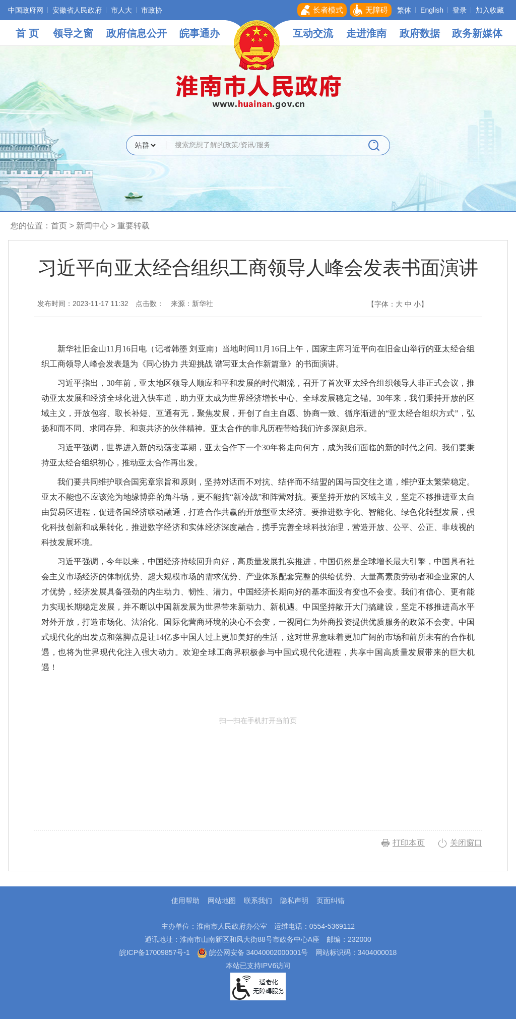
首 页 (27, 33)
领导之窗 (73, 33)
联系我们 (258, 900)
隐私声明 (294, 900)
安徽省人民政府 (77, 10)
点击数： (150, 303)
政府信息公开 (136, 33)
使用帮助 (185, 900)
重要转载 (133, 225)
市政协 (151, 10)
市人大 (121, 10)
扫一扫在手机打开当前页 (258, 763)
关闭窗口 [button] (466, 842)
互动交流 (313, 33)
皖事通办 (199, 33)
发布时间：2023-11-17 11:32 (82, 303)
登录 (460, 10)
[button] (322, 10)
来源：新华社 (192, 303)
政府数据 (420, 33)
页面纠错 (330, 900)
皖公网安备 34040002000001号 (252, 952)
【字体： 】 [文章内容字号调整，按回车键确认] (397, 304)
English (431, 10)
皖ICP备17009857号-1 (154, 952)
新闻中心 (92, 225)
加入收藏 (490, 10)
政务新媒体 (477, 33)
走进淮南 (366, 33)
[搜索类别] (145, 145)
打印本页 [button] (409, 842)
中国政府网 (25, 10)
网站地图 (222, 900)
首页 (59, 225)
